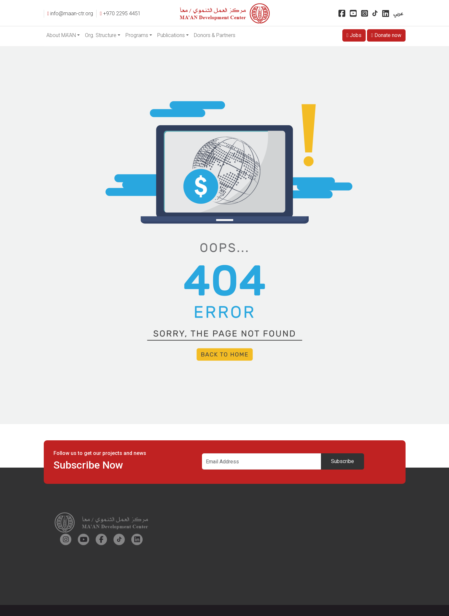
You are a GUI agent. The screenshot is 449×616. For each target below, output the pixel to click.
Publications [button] (171, 35)
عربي (398, 13)
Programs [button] (136, 35)
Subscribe (342, 461)
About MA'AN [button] (61, 35)
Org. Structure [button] (100, 35)
